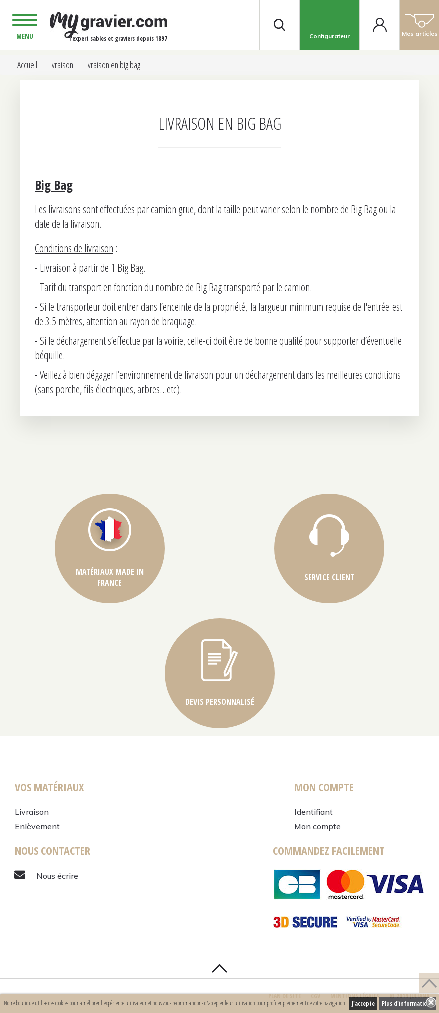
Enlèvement (37, 826)
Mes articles (420, 24)
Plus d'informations (407, 1003)
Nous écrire (57, 876)
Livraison (32, 812)
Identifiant (313, 812)
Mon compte (317, 826)
